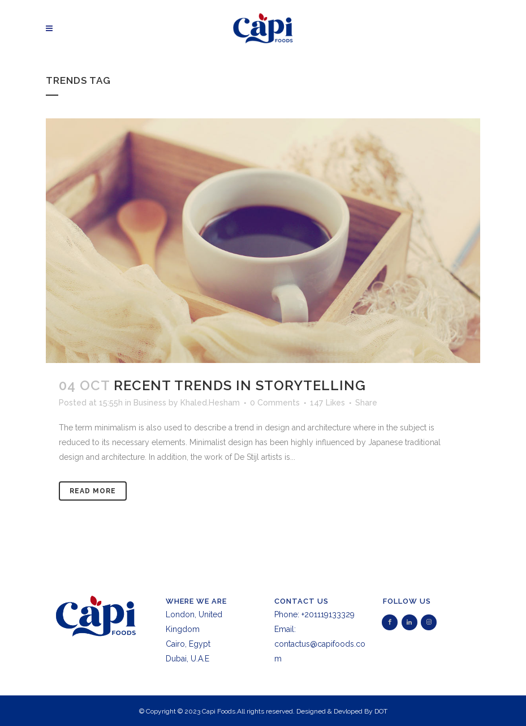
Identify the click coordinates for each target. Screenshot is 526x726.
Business (149, 402)
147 (327, 403)
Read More (93, 491)
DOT (380, 711)
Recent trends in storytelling (240, 385)
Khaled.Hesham (210, 402)
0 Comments (275, 402)
